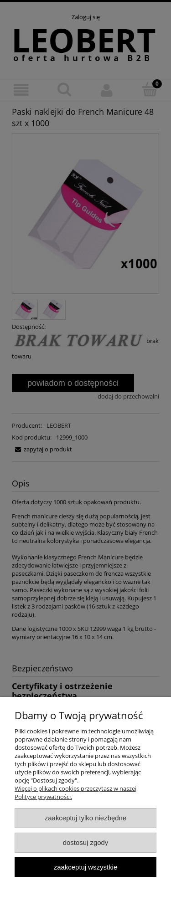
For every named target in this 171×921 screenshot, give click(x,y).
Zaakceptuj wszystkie (85, 867)
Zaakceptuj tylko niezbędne (85, 818)
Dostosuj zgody (86, 842)
